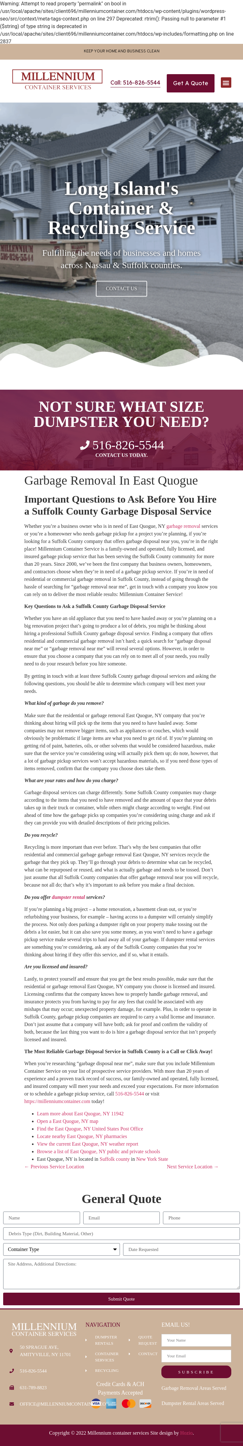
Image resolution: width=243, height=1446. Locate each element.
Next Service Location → (193, 1166)
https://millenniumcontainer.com (57, 1101)
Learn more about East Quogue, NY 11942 (80, 1113)
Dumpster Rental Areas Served (192, 1403)
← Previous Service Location (54, 1166)
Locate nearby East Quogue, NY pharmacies (82, 1136)
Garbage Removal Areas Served (193, 1388)
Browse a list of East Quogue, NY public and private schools (98, 1151)
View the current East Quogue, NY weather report (87, 1144)
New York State (152, 1159)
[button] (226, 82)
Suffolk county (115, 1159)
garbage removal (183, 526)
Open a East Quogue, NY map (67, 1121)
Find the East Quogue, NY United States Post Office (90, 1128)
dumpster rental (68, 897)
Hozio (186, 1433)
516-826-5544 (129, 1093)
